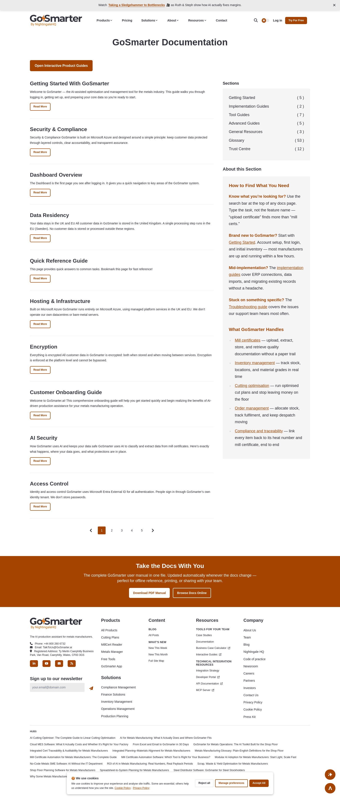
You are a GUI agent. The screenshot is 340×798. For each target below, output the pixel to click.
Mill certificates (247, 340)
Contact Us (251, 695)
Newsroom (251, 666)
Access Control (49, 484)
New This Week (158, 648)
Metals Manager (112, 651)
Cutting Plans (110, 637)
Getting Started (266, 98)
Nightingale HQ (254, 651)
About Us (250, 630)
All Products (109, 630)
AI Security (43, 438)
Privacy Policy (253, 702)
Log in (277, 20)
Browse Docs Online (192, 593)
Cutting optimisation (252, 385)
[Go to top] (330, 788)
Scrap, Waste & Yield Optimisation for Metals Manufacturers (232, 763)
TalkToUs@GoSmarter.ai (57, 647)
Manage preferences (231, 783)
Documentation (205, 641)
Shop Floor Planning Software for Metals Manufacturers (62, 770)
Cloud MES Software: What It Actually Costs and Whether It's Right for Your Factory (79, 744)
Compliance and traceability (259, 431)
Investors (250, 688)
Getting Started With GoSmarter (69, 83)
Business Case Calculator (213, 648)
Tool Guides (266, 115)
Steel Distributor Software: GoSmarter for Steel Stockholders (209, 770)
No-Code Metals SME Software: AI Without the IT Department (66, 763)
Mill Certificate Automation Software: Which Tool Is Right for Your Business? (165, 757)
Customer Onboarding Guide (66, 392)
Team (247, 637)
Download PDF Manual (149, 593)
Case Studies (204, 635)
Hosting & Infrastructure (60, 301)
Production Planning (114, 716)
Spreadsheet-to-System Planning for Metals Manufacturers (134, 770)
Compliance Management (118, 687)
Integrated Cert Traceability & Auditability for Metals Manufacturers (69, 750)
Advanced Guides (266, 123)
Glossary (266, 140)
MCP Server (205, 690)
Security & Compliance (58, 129)
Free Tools (108, 659)
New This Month (158, 654)
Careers (249, 673)
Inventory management (255, 363)
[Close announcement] (334, 5)
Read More (42, 107)
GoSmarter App (111, 666)
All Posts (154, 635)
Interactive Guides (208, 654)
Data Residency (49, 215)
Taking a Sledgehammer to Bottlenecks (136, 5)
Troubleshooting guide (248, 307)
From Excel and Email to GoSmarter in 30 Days (161, 744)
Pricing (127, 20)
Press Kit (250, 717)
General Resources (266, 132)
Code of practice (255, 659)
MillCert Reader (111, 644)
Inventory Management (116, 701)
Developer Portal (208, 677)
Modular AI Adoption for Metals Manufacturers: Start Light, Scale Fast (255, 757)
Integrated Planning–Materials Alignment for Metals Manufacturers (151, 750)
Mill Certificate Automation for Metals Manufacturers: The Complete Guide (73, 757)
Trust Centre (266, 149)
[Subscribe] (91, 688)
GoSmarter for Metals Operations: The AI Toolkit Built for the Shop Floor (235, 744)
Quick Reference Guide (59, 261)
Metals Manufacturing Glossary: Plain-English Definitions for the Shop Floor (239, 750)
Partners (249, 680)
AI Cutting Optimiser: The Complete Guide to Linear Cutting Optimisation (72, 737)
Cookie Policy (253, 709)
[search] (258, 20)
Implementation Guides (266, 106)
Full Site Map (156, 660)
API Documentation (209, 683)
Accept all (259, 783)
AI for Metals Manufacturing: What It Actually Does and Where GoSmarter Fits (166, 737)
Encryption (43, 347)
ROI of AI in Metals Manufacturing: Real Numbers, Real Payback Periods (150, 763)
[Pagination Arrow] (153, 530)
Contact (221, 20)
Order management (252, 408)
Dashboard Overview (56, 175)
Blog (247, 644)
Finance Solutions (113, 694)
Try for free (296, 20)
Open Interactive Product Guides (61, 65)
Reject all (204, 783)
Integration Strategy (207, 670)
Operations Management (117, 709)
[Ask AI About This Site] (330, 774)
